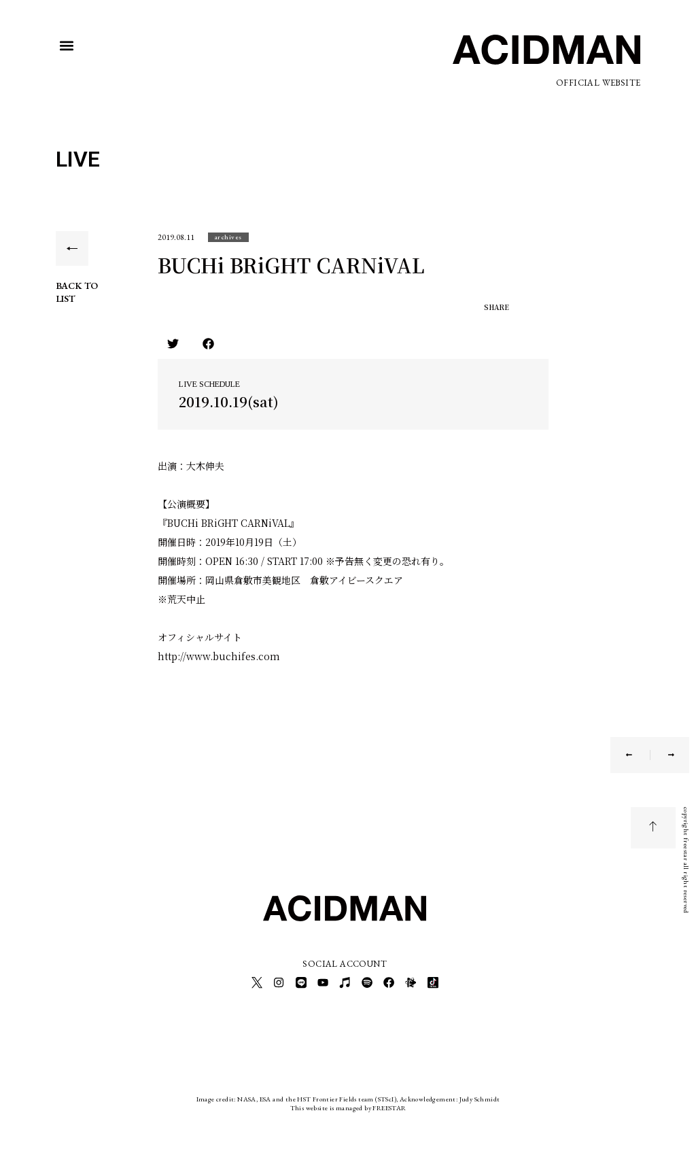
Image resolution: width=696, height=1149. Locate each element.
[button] (67, 46)
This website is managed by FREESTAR (348, 1104)
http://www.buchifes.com (219, 656)
